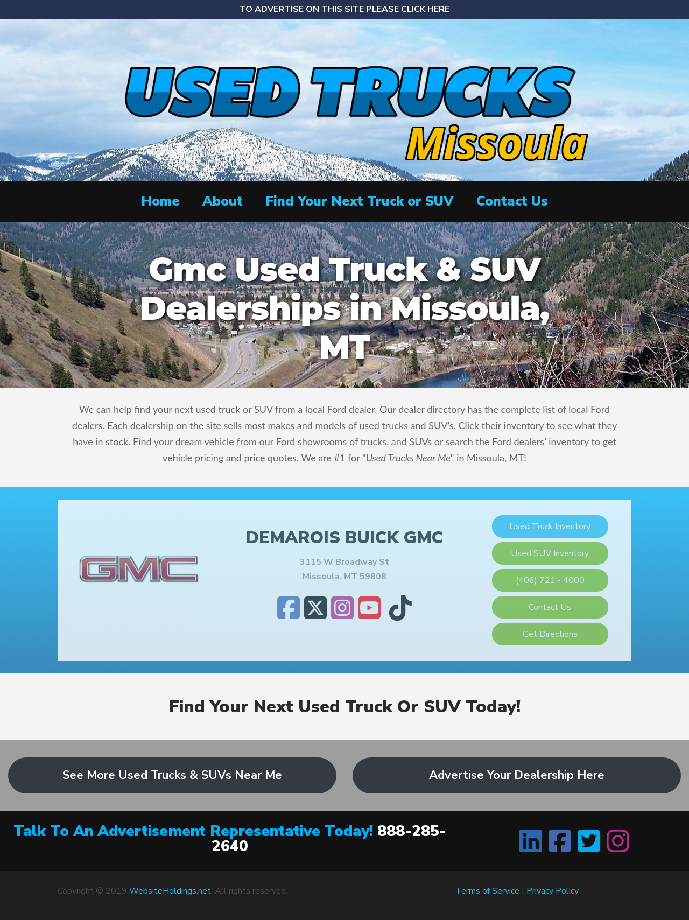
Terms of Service (487, 891)
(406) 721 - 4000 (550, 580)
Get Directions (550, 634)
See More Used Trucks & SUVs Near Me (172, 775)
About (222, 201)
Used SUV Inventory (550, 553)
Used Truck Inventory (549, 526)
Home (160, 201)
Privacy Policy (552, 891)
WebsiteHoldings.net (170, 891)
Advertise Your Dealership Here (516, 775)
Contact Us (512, 201)
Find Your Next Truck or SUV (359, 201)
